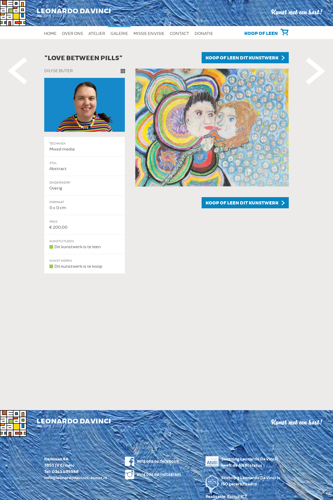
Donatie (204, 33)
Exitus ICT (237, 496)
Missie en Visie (148, 33)
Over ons (72, 33)
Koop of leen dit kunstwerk (242, 58)
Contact (179, 33)
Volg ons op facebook (158, 461)
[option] (166, 163)
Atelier (96, 33)
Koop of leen (261, 33)
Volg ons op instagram (159, 474)
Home (50, 33)
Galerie (119, 33)
